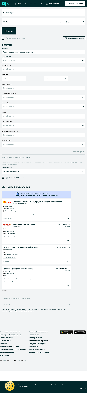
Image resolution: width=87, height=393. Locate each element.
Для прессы (4, 355)
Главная (4, 162)
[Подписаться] (68, 218)
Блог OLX (3, 344)
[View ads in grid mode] (6, 177)
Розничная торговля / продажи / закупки (23, 162)
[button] (41, 3)
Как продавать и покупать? (40, 352)
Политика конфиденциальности (13, 349)
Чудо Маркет (17, 226)
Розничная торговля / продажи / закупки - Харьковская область (52, 162)
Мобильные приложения (10, 332)
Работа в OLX (34, 347)
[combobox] (44, 12)
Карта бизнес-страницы (38, 341)
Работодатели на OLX (38, 349)
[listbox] (72, 22)
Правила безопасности (38, 332)
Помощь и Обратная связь (10, 335)
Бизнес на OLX (5, 341)
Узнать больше (23, 386)
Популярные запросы (37, 344)
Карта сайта (34, 335)
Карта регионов (35, 338)
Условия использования (9, 347)
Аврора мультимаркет (20, 203)
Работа (8, 162)
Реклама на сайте (7, 352)
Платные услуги (6, 338)
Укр (26, 3)
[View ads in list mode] (3, 177)
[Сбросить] (61, 22)
